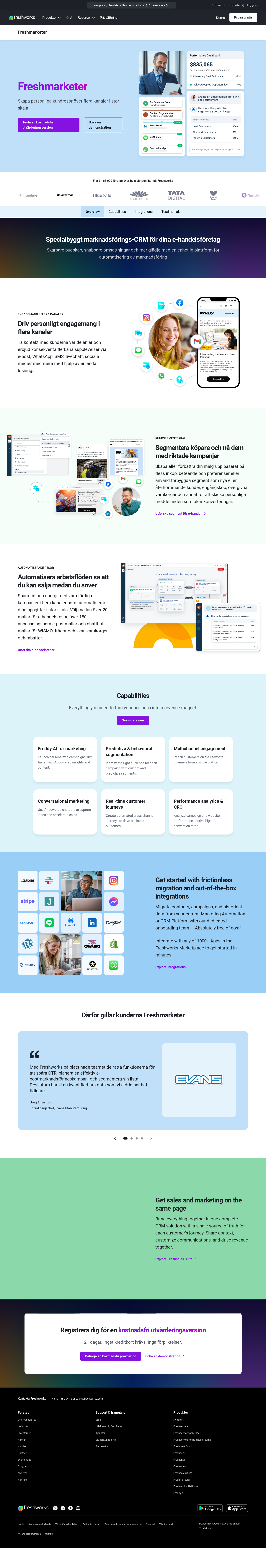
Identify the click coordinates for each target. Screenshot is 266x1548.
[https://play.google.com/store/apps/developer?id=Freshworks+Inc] (210, 1508)
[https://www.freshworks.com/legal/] (21, 1524)
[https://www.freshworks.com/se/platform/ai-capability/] (69, 18)
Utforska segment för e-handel (181, 513)
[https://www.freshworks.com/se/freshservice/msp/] (186, 1433)
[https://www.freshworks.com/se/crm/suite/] (182, 1473)
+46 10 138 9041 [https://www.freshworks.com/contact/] (60, 1398)
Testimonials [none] (170, 212)
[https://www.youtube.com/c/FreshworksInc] (78, 1509)
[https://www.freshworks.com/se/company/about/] (27, 1419)
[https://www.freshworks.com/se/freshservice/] (180, 1426)
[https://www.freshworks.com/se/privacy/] (39, 1524)
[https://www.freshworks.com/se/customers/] (22, 1446)
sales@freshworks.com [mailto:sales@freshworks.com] (89, 1398)
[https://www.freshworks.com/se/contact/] (22, 1479)
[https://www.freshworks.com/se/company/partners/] (22, 1453)
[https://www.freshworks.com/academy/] (109, 1426)
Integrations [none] (144, 212)
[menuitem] (219, 5)
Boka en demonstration (100, 124)
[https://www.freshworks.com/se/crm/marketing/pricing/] (109, 18)
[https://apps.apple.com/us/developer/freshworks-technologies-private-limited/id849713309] (237, 1508)
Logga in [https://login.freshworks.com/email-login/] (252, 5)
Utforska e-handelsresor (39, 650)
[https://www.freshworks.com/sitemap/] (49, 1533)
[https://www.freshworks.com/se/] (22, 17)
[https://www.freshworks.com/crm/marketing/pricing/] (131, 5)
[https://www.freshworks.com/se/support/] (98, 1419)
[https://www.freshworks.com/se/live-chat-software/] (179, 1459)
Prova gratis (243, 17)
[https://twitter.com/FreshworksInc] (55, 1509)
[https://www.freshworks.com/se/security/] (150, 1524)
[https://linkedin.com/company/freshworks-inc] (63, 1509)
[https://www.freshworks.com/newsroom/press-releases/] (22, 1473)
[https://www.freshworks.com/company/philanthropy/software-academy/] (106, 1439)
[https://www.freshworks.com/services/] (100, 1433)
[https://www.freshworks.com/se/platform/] (185, 1486)
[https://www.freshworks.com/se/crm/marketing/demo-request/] (220, 17)
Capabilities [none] (117, 212)
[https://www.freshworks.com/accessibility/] (166, 1524)
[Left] (115, 1138)
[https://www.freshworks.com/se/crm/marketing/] (32, 33)
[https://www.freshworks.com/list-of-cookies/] (91, 1524)
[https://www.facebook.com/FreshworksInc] (70, 1509)
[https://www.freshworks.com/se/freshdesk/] (179, 1453)
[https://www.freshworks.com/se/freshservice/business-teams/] (192, 1439)
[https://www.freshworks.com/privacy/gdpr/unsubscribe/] (29, 1533)
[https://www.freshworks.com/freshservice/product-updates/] (177, 1419)
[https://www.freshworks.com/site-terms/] (66, 1524)
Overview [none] (93, 212)
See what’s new (133, 720)
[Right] (151, 1138)
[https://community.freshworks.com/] (102, 1446)
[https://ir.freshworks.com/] (24, 1433)
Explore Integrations (173, 967)
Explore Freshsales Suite (176, 1259)
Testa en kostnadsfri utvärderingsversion (37, 124)
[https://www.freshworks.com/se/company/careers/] (22, 1439)
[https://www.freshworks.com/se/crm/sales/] (179, 1466)
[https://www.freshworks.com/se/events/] (24, 1459)
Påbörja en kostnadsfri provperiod (110, 1356)
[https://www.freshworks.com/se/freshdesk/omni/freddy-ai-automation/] (178, 1493)
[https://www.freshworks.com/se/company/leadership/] (24, 1426)
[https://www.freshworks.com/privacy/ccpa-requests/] (123, 1524)
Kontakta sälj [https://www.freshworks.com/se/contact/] (236, 5)
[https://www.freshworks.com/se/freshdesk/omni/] (182, 1446)
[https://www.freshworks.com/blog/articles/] (22, 1466)
